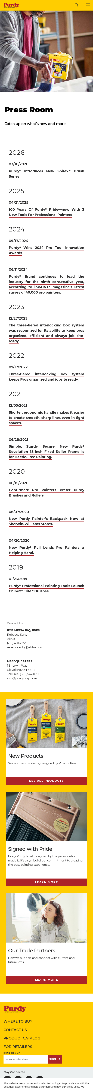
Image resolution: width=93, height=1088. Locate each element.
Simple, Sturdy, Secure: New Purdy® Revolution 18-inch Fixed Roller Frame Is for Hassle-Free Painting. (46, 451)
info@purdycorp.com (22, 678)
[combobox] (49, 5)
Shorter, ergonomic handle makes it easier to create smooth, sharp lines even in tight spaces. (46, 417)
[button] (87, 5)
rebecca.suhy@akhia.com (25, 647)
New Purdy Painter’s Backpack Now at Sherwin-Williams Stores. (46, 521)
